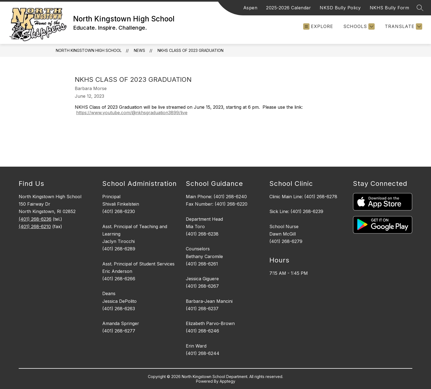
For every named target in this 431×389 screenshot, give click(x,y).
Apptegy (227, 381)
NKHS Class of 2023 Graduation (190, 50)
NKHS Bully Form (389, 7)
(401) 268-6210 (35, 226)
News (139, 50)
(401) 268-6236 (35, 219)
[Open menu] (318, 26)
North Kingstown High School (88, 50)
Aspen (250, 7)
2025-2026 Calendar (288, 7)
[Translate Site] (402, 26)
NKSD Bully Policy (340, 7)
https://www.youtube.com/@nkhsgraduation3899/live (131, 112)
